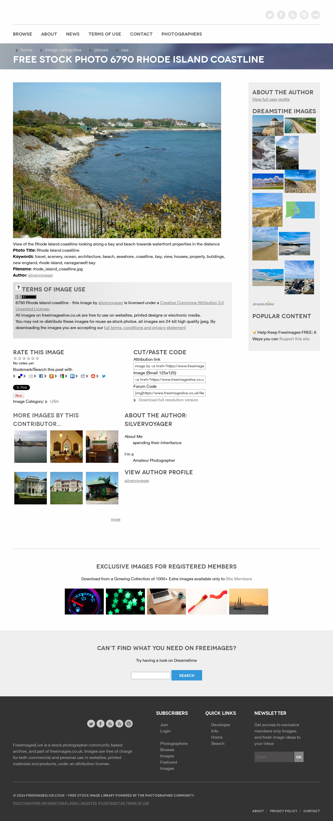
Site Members (239, 578)
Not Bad (24, 358)
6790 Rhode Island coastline (42, 302)
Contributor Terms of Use (124, 803)
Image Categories (63, 49)
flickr (315, 14)
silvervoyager (40, 275)
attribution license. (92, 763)
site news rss (110, 723)
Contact (141, 33)
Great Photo (33, 358)
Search (218, 743)
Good (28, 358)
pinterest (304, 14)
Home (27, 49)
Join (164, 724)
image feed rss (119, 723)
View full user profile (271, 99)
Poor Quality (19, 358)
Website (41, 724)
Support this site (294, 338)
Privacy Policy (283, 811)
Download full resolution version (168, 399)
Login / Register (82, 803)
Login (165, 731)
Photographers (182, 33)
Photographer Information (39, 803)
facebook (281, 14)
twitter (269, 14)
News (73, 33)
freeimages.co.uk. (66, 751)
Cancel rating (15, 358)
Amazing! (37, 358)
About (49, 33)
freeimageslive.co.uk (42, 11)
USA (125, 49)
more (115, 519)
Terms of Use (104, 33)
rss (292, 14)
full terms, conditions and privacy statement (145, 327)
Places (101, 49)
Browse (22, 33)
